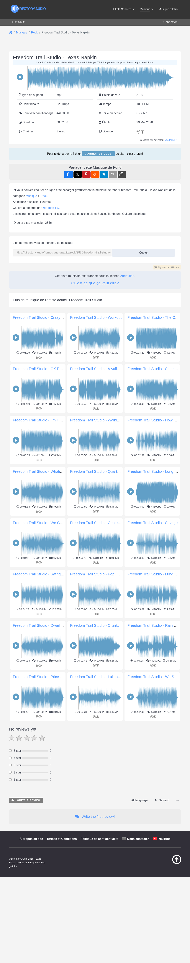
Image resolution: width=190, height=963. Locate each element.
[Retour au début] (170, 915)
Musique (31, 196)
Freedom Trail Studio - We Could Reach (45, 523)
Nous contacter (138, 891)
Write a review (26, 852)
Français (17, 21)
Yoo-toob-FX (171, 140)
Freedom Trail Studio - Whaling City (42, 471)
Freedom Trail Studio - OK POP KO (42, 369)
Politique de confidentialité (99, 891)
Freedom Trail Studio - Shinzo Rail (155, 369)
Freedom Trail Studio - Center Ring (99, 523)
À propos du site (31, 891)
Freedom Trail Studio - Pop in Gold (98, 574)
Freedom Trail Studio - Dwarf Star (40, 625)
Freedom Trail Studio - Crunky (95, 625)
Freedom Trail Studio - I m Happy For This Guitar (53, 420)
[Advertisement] (95, 748)
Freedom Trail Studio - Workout (96, 317)
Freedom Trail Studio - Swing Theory (43, 574)
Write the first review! (95, 869)
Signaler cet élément (166, 267)
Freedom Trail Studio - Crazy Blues (42, 317)
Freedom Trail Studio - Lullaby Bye (98, 677)
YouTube (164, 891)
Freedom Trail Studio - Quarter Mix (98, 471)
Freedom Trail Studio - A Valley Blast (100, 369)
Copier (142, 251)
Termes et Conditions (62, 891)
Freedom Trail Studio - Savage (152, 523)
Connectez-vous (98, 153)
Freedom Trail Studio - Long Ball (154, 471)
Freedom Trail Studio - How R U (153, 420)
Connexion (170, 22)
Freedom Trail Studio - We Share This (158, 677)
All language (139, 852)
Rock (43, 196)
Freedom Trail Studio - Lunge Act (154, 574)
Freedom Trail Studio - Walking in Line (101, 420)
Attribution (127, 276)
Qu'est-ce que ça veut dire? (95, 283)
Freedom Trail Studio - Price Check (42, 677)
